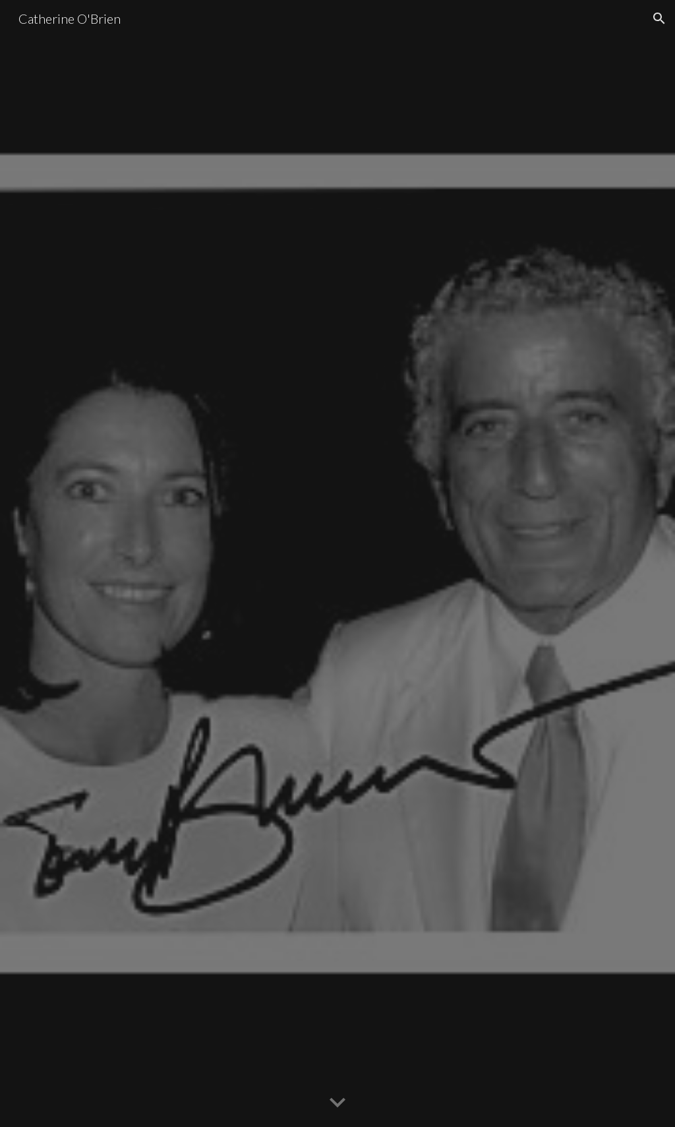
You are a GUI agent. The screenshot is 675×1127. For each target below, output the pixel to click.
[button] (659, 18)
